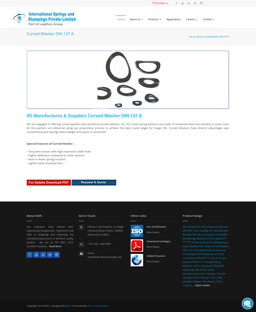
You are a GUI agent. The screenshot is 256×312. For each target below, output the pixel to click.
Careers (191, 19)
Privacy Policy (101, 305)
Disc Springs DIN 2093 (195, 226)
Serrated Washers (204, 250)
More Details (153, 232)
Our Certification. (157, 226)
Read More (55, 246)
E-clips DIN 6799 (197, 269)
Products (154, 19)
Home (121, 19)
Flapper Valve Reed (203, 281)
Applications (174, 19)
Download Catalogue (158, 241)
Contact (208, 19)
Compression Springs (203, 273)
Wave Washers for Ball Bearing (210, 242)
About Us (136, 19)
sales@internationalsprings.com (105, 257)
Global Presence (156, 255)
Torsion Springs (200, 277)
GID (89, 305)
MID (68, 305)
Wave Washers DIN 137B (196, 246)
